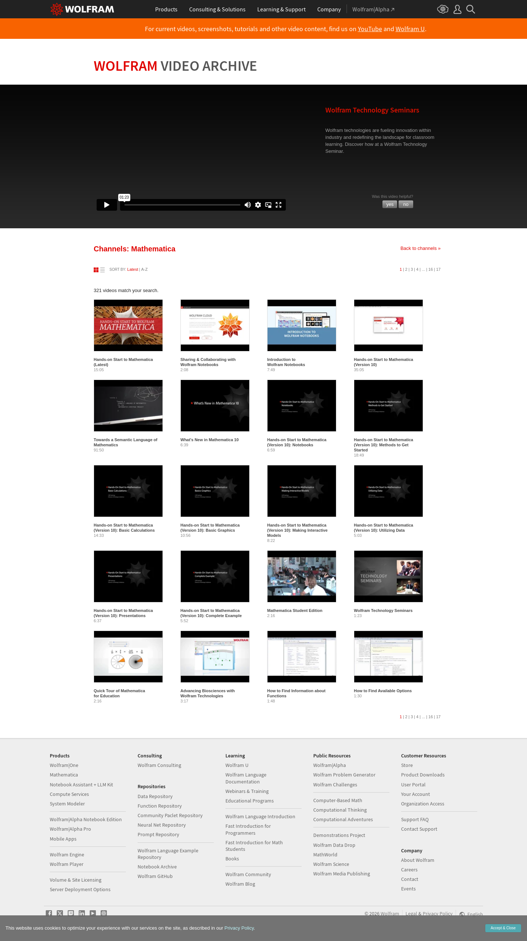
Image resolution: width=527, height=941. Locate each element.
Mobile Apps (63, 838)
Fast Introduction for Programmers (248, 829)
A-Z (144, 269)
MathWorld (325, 854)
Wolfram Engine (67, 854)
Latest (132, 269)
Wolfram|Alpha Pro (70, 829)
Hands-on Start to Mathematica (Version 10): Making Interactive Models (297, 530)
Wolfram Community (248, 874)
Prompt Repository (158, 834)
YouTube (370, 29)
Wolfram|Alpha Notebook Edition (86, 819)
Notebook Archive (157, 866)
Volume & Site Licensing (75, 880)
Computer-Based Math (337, 800)
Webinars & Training (247, 791)
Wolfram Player (66, 864)
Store (407, 765)
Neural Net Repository (162, 825)
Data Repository (155, 796)
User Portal (413, 784)
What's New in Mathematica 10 (209, 440)
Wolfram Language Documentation (245, 778)
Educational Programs (249, 800)
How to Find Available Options (383, 691)
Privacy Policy (438, 913)
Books (232, 858)
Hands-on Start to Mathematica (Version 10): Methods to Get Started (383, 445)
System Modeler (67, 803)
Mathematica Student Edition (294, 610)
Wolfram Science (331, 864)
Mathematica (64, 774)
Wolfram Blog (240, 884)
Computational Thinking (340, 810)
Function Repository (160, 805)
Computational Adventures (343, 819)
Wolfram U (410, 29)
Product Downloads (423, 774)
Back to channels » (420, 248)
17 (438, 269)
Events (408, 888)
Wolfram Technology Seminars (383, 610)
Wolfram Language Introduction (260, 816)
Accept (503, 928)
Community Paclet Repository (170, 815)
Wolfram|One (64, 765)
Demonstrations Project (339, 835)
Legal (411, 913)
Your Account (415, 794)
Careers (409, 869)
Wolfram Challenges (335, 784)
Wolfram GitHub (155, 876)
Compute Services (69, 794)
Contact (409, 879)
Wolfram (175, 65)
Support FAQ (415, 819)
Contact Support (419, 829)
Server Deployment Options (80, 889)
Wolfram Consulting (159, 765)
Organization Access (422, 803)
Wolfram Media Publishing (341, 873)
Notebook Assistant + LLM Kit (81, 784)
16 (431, 269)
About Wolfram (417, 860)
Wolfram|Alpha (329, 765)
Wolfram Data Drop (334, 845)
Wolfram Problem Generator (344, 774)
